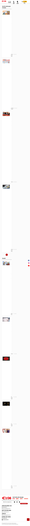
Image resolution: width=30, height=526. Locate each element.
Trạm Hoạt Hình (12, 55)
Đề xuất (18, 2)
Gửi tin (24, 1)
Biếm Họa (11, 314)
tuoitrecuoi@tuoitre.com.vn (6, 515)
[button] (22, 1)
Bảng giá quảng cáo (24, 503)
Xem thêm (6, 254)
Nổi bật (14, 2)
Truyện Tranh (12, 109)
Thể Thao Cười (12, 487)
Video (12, 353)
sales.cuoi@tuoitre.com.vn (6, 508)
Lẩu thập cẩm (12, 398)
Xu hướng (9, 2)
